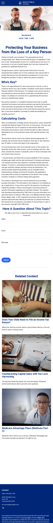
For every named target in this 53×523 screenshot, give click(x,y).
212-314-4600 (25, 517)
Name (3, 219)
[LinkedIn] (3, 507)
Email (3, 231)
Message (4, 242)
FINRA (39, 517)
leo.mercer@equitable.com (10, 504)
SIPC (43, 517)
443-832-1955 (10, 493)
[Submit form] (6, 260)
